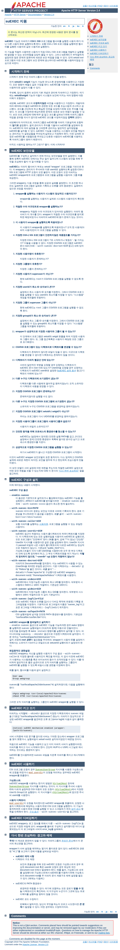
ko (78, 26)
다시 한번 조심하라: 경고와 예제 (31, 835)
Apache (8, 14)
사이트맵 (114, 6)
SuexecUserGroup (45, 769)
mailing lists (104, 933)
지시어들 (92, 6)
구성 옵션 (34, 811)
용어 (106, 6)
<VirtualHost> (63, 789)
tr (83, 26)
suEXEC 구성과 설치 (99, 43)
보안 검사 (76, 809)
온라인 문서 (67, 840)
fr (69, 26)
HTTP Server (20, 14)
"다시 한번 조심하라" (69, 471)
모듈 (85, 6)
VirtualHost (60, 783)
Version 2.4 (49, 14)
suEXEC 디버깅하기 (99, 53)
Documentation (35, 14)
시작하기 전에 (96, 36)
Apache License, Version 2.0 (35, 944)
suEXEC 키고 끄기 (98, 46)
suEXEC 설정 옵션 (67, 370)
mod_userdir (36, 772)
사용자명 (43, 524)
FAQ (100, 6)
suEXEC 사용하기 (98, 50)
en (64, 26)
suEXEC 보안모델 (98, 39)
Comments (95, 68)
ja (73, 26)
